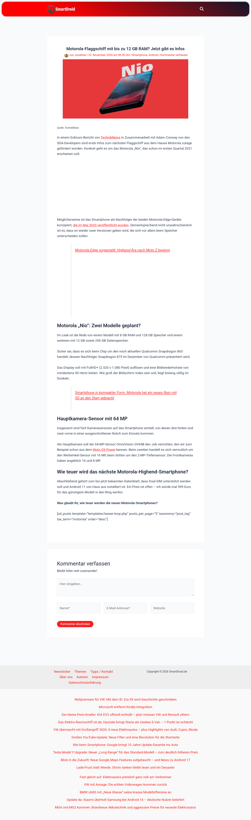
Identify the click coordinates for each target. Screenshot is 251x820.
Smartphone (139, 55)
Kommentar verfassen (174, 55)
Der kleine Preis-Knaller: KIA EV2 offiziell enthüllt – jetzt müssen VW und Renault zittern (125, 715)
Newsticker (62, 672)
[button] (202, 9)
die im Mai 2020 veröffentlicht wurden (101, 225)
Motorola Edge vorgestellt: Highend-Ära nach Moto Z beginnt (122, 250)
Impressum (99, 677)
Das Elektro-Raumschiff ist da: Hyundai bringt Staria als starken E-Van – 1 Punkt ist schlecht (125, 722)
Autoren (82, 677)
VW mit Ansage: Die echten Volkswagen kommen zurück (125, 785)
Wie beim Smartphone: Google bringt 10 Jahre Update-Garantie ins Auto (125, 745)
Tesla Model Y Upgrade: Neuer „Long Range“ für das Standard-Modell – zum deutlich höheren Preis (125, 752)
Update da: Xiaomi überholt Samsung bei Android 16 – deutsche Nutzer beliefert (125, 800)
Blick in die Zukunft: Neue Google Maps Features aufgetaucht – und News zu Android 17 (125, 760)
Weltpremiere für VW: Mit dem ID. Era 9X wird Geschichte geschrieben (125, 699)
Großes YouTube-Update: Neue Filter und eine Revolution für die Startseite (125, 737)
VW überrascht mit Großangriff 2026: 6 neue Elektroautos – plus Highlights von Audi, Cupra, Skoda (125, 730)
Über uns (66, 677)
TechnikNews (110, 137)
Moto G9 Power (104, 450)
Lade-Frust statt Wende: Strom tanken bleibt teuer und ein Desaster (125, 767)
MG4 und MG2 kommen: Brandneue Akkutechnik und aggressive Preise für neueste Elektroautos (125, 807)
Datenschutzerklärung (85, 683)
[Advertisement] (125, 186)
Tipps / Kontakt (101, 672)
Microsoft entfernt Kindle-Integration (125, 707)
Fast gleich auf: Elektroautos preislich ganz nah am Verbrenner (125, 777)
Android (153, 55)
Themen (80, 672)
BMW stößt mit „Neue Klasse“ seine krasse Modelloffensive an (125, 792)
